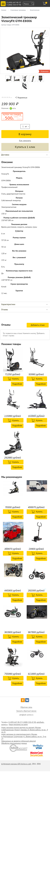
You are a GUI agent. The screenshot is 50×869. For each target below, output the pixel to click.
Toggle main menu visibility (4, 2)
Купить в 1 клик (25, 147)
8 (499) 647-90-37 (14, 2)
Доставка (5, 154)
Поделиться (21, 97)
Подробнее (17, 384)
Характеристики (8, 304)
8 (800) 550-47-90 (14, 5)
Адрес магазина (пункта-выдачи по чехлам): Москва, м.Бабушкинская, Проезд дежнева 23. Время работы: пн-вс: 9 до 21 (24, 729)
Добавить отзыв (38, 325)
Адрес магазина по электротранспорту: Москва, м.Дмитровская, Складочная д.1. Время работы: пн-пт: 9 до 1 (23, 736)
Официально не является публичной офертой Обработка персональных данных (18, 742)
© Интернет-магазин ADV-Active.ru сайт (16, 764)
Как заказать (25, 140)
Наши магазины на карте (18, 724)
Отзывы (4, 309)
